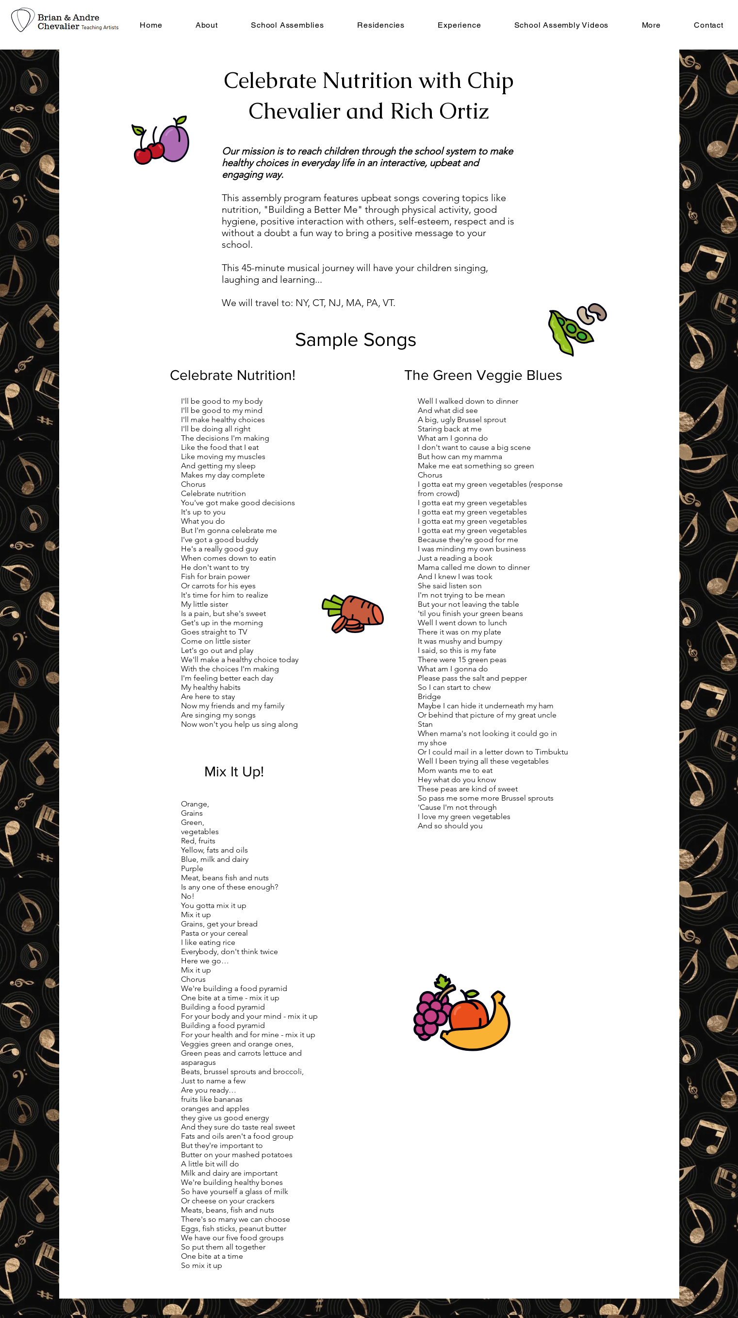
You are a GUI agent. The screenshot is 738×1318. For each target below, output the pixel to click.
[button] (381, 24)
